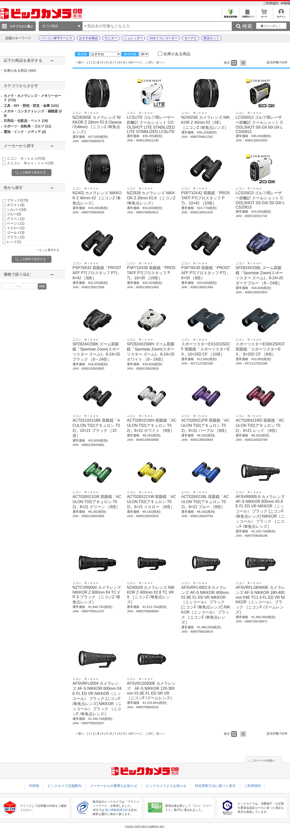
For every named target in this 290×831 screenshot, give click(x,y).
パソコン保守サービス (56, 38)
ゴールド (15, 232)
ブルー (14, 214)
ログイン (281, 15)
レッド (14, 242)
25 (150, 62)
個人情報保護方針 (116, 810)
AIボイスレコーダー (164, 38)
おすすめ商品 (88, 38)
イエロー (15, 228)
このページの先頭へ (263, 760)
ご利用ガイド (247, 15)
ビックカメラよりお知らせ (166, 786)
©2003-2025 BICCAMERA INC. (145, 827)
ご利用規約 (271, 3)
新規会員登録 (230, 15)
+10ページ (134, 62)
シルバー (16, 209)
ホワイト (15, 205)
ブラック (17, 200)
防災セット (211, 38)
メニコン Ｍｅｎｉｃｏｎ (30, 163)
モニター (111, 38)
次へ (159, 62)
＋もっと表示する (47, 250)
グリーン (15, 219)
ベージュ (15, 223)
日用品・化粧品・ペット (26, 121)
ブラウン (15, 237)
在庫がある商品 (20, 70)
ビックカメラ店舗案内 (64, 786)
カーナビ (190, 38)
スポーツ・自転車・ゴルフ (27, 126)
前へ (81, 62)
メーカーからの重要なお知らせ (113, 786)
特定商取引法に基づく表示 (215, 786)
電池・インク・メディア (25, 132)
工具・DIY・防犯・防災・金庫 (31, 106)
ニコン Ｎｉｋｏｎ (26, 158)
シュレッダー (133, 38)
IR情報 (285, 3)
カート (264, 15)
